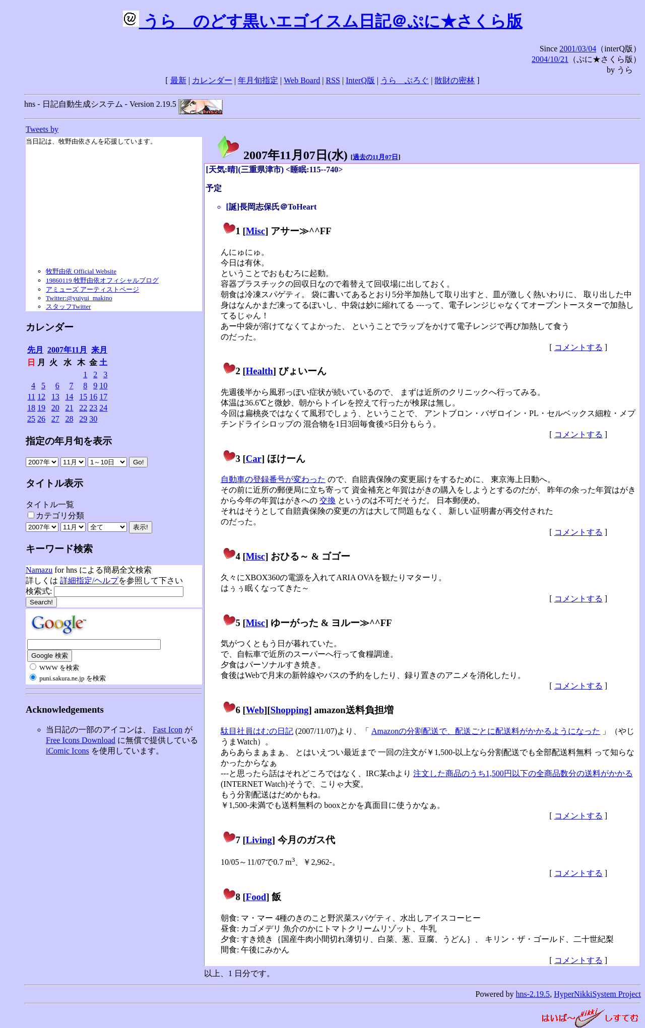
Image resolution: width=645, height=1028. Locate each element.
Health (259, 371)
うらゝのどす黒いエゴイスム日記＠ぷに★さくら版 (323, 21)
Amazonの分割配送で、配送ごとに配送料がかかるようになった (485, 731)
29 (83, 419)
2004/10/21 (550, 59)
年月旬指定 (258, 80)
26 (41, 419)
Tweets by (42, 129)
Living (259, 840)
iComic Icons (67, 750)
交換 (327, 500)
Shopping (290, 710)
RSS (333, 80)
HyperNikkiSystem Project (597, 994)
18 (31, 407)
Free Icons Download (80, 740)
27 (55, 419)
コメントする (578, 347)
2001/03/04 (577, 48)
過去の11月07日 (375, 157)
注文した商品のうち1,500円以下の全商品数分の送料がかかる (523, 773)
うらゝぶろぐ (404, 80)
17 (103, 396)
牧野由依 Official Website (81, 271)
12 (41, 396)
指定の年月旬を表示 (69, 441)
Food (256, 897)
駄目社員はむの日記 (257, 731)
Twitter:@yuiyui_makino (79, 298)
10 (103, 385)
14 (69, 396)
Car (254, 458)
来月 (99, 350)
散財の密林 (454, 80)
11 (31, 396)
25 (31, 419)
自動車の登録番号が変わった (273, 479)
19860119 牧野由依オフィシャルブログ (102, 280)
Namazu (39, 570)
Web (255, 710)
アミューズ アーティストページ (92, 289)
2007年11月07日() (282, 155)
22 (83, 407)
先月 (35, 350)
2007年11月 (67, 350)
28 (69, 419)
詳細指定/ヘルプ (89, 580)
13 (55, 396)
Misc (255, 231)
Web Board (302, 80)
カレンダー (212, 80)
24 (103, 407)
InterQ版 (360, 80)
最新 (178, 80)
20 (55, 407)
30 (93, 419)
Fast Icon (167, 729)
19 (41, 407)
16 (93, 396)
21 (69, 407)
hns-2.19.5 (533, 994)
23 (93, 407)
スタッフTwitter (68, 306)
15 (83, 396)
